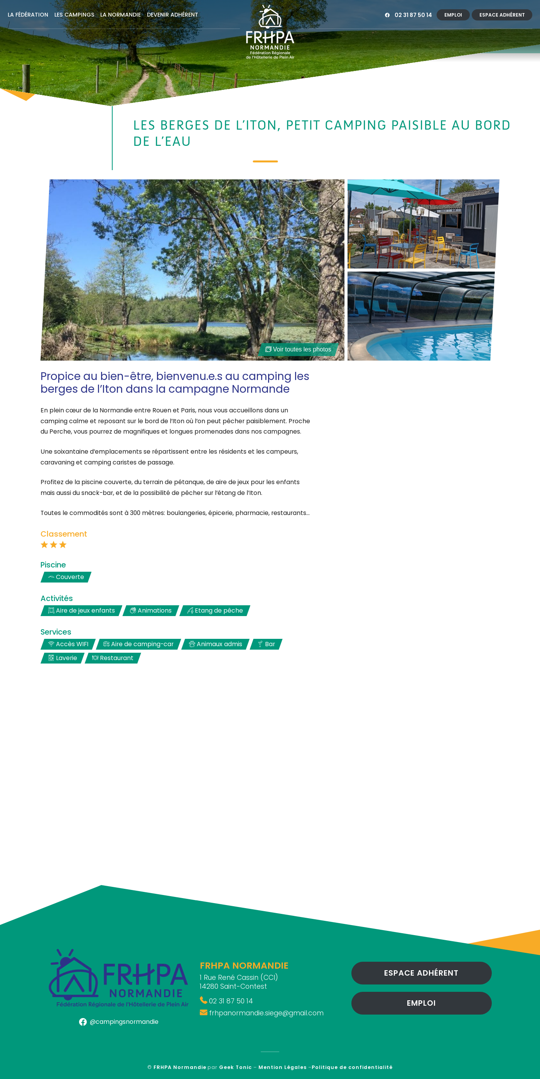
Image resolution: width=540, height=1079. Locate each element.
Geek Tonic (235, 1067)
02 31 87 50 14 (413, 15)
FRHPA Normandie (180, 1067)
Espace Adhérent (502, 15)
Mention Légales (282, 1067)
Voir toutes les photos (298, 349)
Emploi (453, 15)
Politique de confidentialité (352, 1067)
